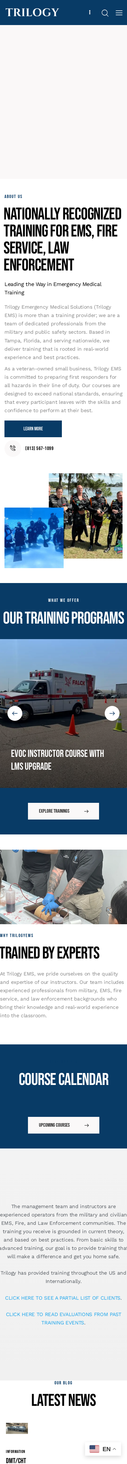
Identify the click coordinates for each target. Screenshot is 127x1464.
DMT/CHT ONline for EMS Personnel (16, 1404)
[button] (14, 676)
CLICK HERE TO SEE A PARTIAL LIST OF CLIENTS (62, 1225)
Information (15, 1378)
